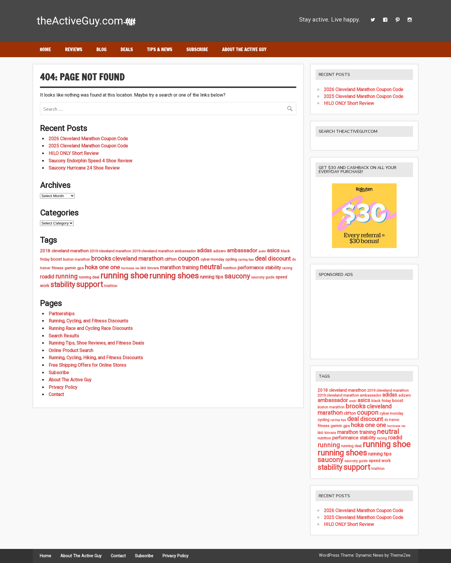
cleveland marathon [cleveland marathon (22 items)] (137, 258)
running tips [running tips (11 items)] (211, 277)
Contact (56, 394)
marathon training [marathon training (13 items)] (179, 267)
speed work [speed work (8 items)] (380, 460)
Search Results (64, 336)
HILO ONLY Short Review (74, 153)
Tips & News (159, 49)
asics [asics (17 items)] (273, 250)
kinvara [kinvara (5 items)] (153, 268)
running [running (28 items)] (66, 276)
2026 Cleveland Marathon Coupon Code (88, 138)
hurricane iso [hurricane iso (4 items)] (130, 268)
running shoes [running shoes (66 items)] (174, 275)
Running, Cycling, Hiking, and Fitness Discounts (96, 357)
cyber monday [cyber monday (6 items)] (212, 259)
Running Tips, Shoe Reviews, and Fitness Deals (96, 343)
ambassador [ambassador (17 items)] (242, 250)
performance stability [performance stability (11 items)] (259, 267)
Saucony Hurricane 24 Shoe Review (84, 168)
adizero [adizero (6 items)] (219, 251)
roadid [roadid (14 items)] (47, 277)
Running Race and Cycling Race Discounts (91, 328)
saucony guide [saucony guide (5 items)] (262, 277)
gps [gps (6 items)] (80, 268)
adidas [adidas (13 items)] (204, 250)
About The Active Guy (244, 49)
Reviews (73, 49)
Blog (101, 49)
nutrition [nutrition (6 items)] (229, 268)
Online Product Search (71, 350)
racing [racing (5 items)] (287, 268)
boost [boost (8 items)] (56, 259)
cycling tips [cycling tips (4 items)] (246, 260)
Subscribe (197, 49)
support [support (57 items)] (89, 284)
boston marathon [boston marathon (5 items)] (76, 260)
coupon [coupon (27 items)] (188, 258)
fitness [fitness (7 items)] (57, 268)
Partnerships (61, 313)
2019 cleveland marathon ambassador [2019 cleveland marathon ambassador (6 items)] (164, 251)
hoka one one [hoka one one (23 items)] (102, 267)
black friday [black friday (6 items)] (381, 401)
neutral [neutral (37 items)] (211, 267)
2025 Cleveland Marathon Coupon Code (88, 146)
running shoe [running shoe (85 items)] (124, 275)
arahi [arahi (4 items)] (262, 251)
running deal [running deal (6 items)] (89, 277)
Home (45, 49)
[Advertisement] (364, 319)
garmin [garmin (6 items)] (70, 268)
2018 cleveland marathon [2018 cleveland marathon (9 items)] (64, 250)
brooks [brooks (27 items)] (101, 258)
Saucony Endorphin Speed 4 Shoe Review (90, 161)
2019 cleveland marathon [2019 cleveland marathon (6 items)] (110, 251)
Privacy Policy (63, 387)
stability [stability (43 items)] (62, 284)
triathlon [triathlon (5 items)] (110, 286)
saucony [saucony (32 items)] (237, 276)
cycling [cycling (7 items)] (231, 259)
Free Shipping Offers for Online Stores (87, 365)
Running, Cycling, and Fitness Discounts (88, 321)
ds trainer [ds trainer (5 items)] (391, 420)
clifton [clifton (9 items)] (171, 259)
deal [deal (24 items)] (261, 258)
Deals (127, 49)
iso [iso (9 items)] (143, 267)
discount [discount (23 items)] (279, 258)
